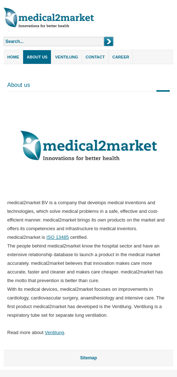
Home (13, 57)
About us (37, 57)
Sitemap (88, 357)
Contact (95, 57)
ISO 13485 (57, 237)
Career (120, 57)
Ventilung (66, 57)
